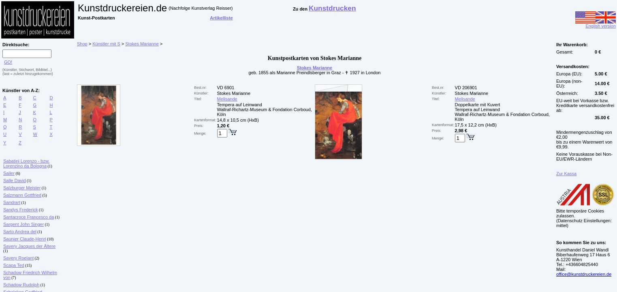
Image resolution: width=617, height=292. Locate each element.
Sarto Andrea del (19, 231)
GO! (8, 62)
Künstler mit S (106, 43)
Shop (82, 43)
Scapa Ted (13, 265)
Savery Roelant (18, 258)
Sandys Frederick (20, 209)
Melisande (227, 99)
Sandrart (11, 202)
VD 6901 (226, 87)
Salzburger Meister (22, 187)
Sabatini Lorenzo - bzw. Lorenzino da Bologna (26, 163)
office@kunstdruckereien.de (583, 274)
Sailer (9, 173)
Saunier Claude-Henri (24, 238)
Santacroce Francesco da (28, 217)
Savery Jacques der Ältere (29, 246)
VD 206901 (466, 87)
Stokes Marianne (142, 43)
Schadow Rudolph (21, 284)
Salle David (14, 180)
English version (595, 23)
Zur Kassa (566, 173)
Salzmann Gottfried (22, 195)
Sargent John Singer (23, 224)
